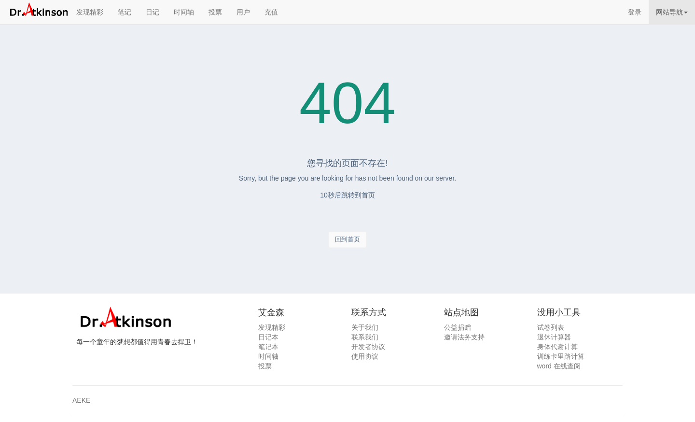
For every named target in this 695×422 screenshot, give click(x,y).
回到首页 (347, 239)
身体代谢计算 (557, 347)
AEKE (81, 400)
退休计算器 (554, 337)
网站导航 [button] (672, 12)
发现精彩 (89, 12)
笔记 (124, 12)
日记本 (268, 337)
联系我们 (364, 337)
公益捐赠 (457, 327)
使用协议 (364, 356)
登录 (634, 12)
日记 (152, 12)
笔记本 (268, 347)
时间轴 (184, 12)
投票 (215, 12)
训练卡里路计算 (560, 356)
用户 (243, 12)
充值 (271, 12)
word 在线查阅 (559, 366)
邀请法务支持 (464, 337)
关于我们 (364, 327)
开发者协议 (368, 347)
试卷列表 (550, 327)
